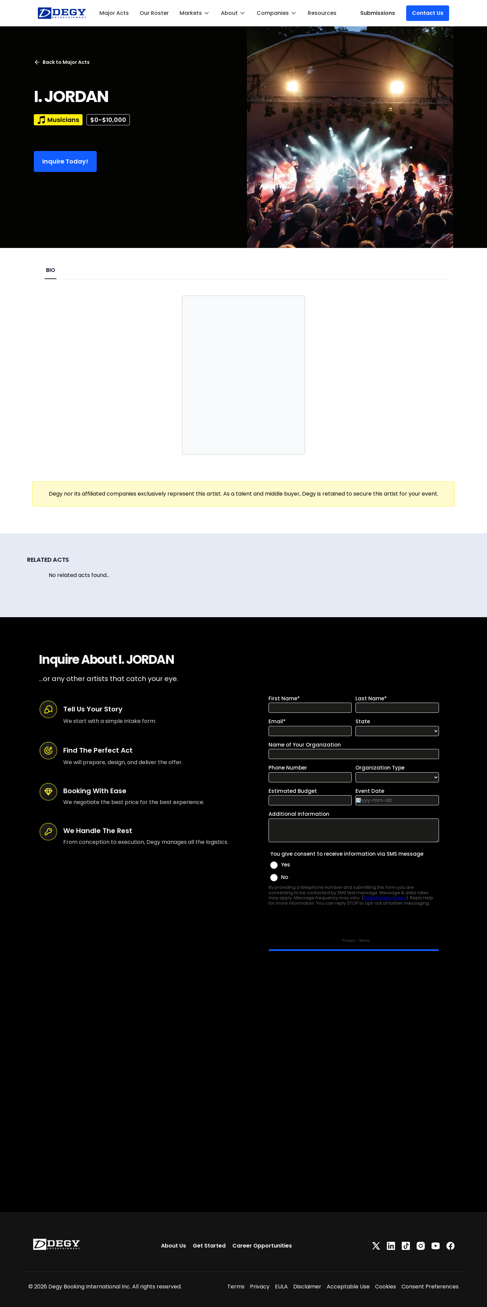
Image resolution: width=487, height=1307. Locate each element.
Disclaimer (307, 1286)
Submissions (377, 13)
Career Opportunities (262, 1246)
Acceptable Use (348, 1286)
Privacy (260, 1286)
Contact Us (427, 13)
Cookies (385, 1286)
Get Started (209, 1246)
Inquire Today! (65, 161)
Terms (236, 1286)
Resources (322, 13)
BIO (50, 270)
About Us (173, 1246)
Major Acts (114, 13)
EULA (281, 1286)
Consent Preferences (430, 1286)
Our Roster (154, 13)
